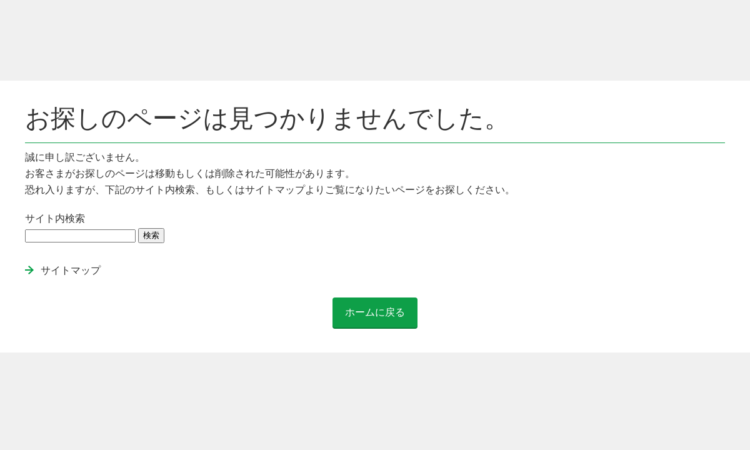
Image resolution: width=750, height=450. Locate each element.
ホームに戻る (375, 312)
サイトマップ (71, 270)
